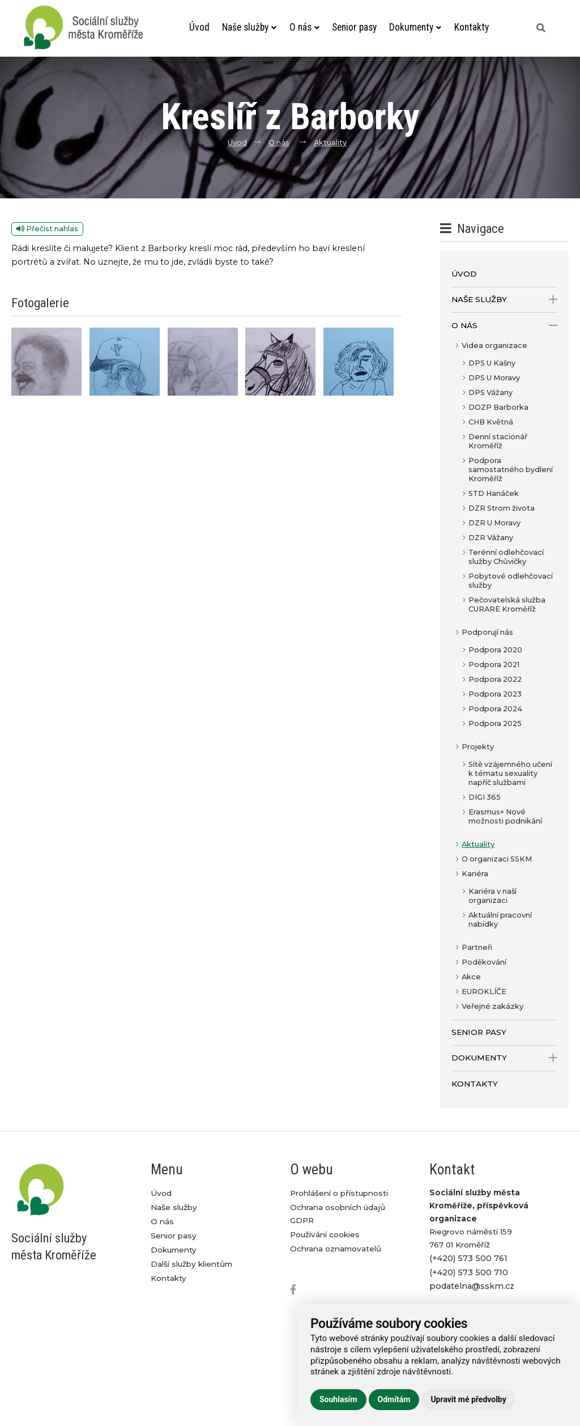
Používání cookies (325, 1234)
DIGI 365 (484, 797)
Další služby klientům (191, 1263)
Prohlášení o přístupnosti (339, 1193)
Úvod (199, 27)
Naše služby (249, 27)
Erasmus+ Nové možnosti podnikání (505, 816)
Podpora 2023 (495, 694)
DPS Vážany (490, 392)
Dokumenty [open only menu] (504, 1058)
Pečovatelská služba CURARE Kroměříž (506, 604)
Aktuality (330, 142)
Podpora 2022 (495, 679)
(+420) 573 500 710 (468, 1272)
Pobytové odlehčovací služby (510, 580)
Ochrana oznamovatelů (335, 1248)
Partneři (477, 947)
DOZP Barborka (498, 407)
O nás (304, 27)
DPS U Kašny (491, 363)
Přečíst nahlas (47, 228)
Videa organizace (494, 345)
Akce (471, 977)
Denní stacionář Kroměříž (497, 441)
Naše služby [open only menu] (504, 299)
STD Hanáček (493, 493)
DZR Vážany (490, 537)
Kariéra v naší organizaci (492, 896)
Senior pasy (354, 27)
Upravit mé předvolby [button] (468, 1399)
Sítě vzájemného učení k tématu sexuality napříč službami (510, 773)
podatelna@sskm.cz (471, 1286)
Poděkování (484, 962)
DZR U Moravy (494, 523)
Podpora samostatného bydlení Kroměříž (510, 469)
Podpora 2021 (493, 664)
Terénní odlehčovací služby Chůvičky (506, 557)
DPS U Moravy (494, 378)
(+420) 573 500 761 (468, 1258)
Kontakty (471, 27)
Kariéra (475, 873)
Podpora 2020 (495, 650)
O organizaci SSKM (497, 859)
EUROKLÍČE (484, 991)
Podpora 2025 (495, 723)
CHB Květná (490, 422)
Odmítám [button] (394, 1399)
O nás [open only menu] (504, 325)
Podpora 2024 (495, 708)
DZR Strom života (501, 508)
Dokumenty (415, 27)
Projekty (478, 746)
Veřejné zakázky (492, 1006)
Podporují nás (487, 632)
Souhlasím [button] (338, 1399)
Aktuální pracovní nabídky (500, 919)
